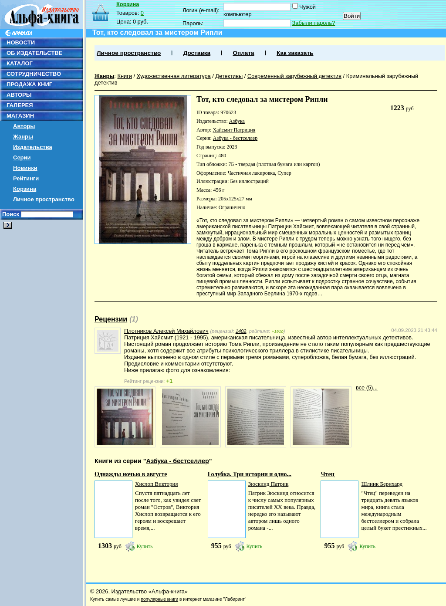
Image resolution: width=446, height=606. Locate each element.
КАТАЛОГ (20, 63)
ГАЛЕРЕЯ (20, 105)
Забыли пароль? (313, 23)
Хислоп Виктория (156, 484)
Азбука (237, 121)
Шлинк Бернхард (381, 484)
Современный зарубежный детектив (294, 76)
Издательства (32, 147)
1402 (241, 331)
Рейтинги (26, 178)
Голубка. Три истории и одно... (249, 474)
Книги (124, 76)
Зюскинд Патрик (268, 484)
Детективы (229, 76)
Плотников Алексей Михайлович (166, 331)
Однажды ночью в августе (131, 474)
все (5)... (367, 387)
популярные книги (159, 599)
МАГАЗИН (20, 115)
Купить (145, 546)
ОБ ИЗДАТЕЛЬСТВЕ (34, 53)
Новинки (25, 168)
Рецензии (111, 319)
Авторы (24, 126)
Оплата (243, 53)
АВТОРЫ (19, 94)
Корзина (24, 189)
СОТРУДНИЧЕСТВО (34, 74)
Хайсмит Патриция (234, 130)
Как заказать (295, 53)
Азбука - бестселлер (235, 138)
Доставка (196, 53)
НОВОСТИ (21, 42)
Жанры (23, 136)
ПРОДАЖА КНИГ (29, 84)
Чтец (327, 474)
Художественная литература (174, 76)
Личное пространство (43, 199)
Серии (22, 157)
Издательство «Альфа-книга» (150, 591)
